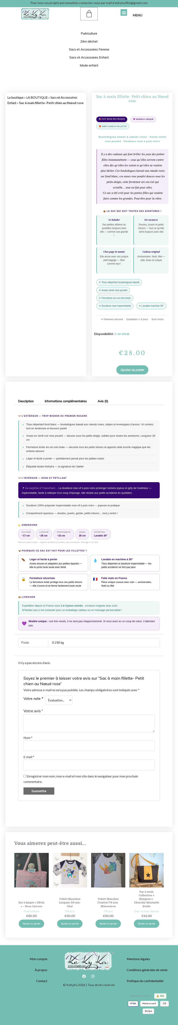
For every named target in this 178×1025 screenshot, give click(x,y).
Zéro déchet (89, 41)
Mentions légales (138, 959)
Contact (41, 981)
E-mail (28, 757)
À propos (41, 970)
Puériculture (89, 33)
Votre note (33, 698)
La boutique (15, 97)
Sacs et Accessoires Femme (89, 49)
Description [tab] (26, 401)
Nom (27, 738)
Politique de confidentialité (145, 981)
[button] (124, 12)
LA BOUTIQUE (37, 97)
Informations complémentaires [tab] (66, 401)
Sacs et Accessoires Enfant (89, 57)
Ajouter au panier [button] (31, 923)
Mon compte (38, 959)
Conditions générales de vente (147, 970)
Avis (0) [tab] (103, 401)
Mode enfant (89, 65)
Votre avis (33, 711)
